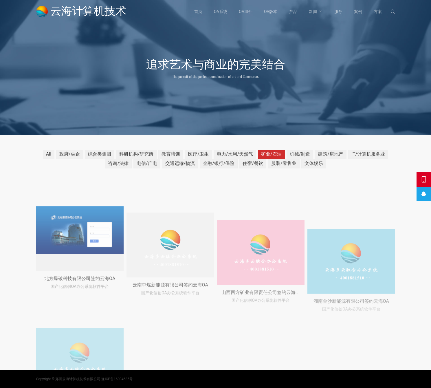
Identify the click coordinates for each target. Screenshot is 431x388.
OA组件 (245, 11)
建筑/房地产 (330, 157)
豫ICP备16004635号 (117, 379)
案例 (358, 11)
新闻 (313, 11)
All (48, 157)
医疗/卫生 (198, 157)
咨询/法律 (118, 166)
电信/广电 (147, 166)
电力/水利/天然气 (235, 157)
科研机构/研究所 (136, 157)
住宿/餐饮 (253, 166)
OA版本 (271, 11)
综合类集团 (99, 157)
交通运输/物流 (180, 166)
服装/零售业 (283, 166)
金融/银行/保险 (218, 166)
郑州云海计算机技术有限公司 (77, 379)
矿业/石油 (271, 157)
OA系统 (221, 11)
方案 (378, 11)
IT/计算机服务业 (368, 157)
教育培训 (171, 157)
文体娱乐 (314, 166)
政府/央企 (69, 157)
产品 (293, 11)
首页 (198, 11)
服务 (338, 11)
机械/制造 (300, 157)
